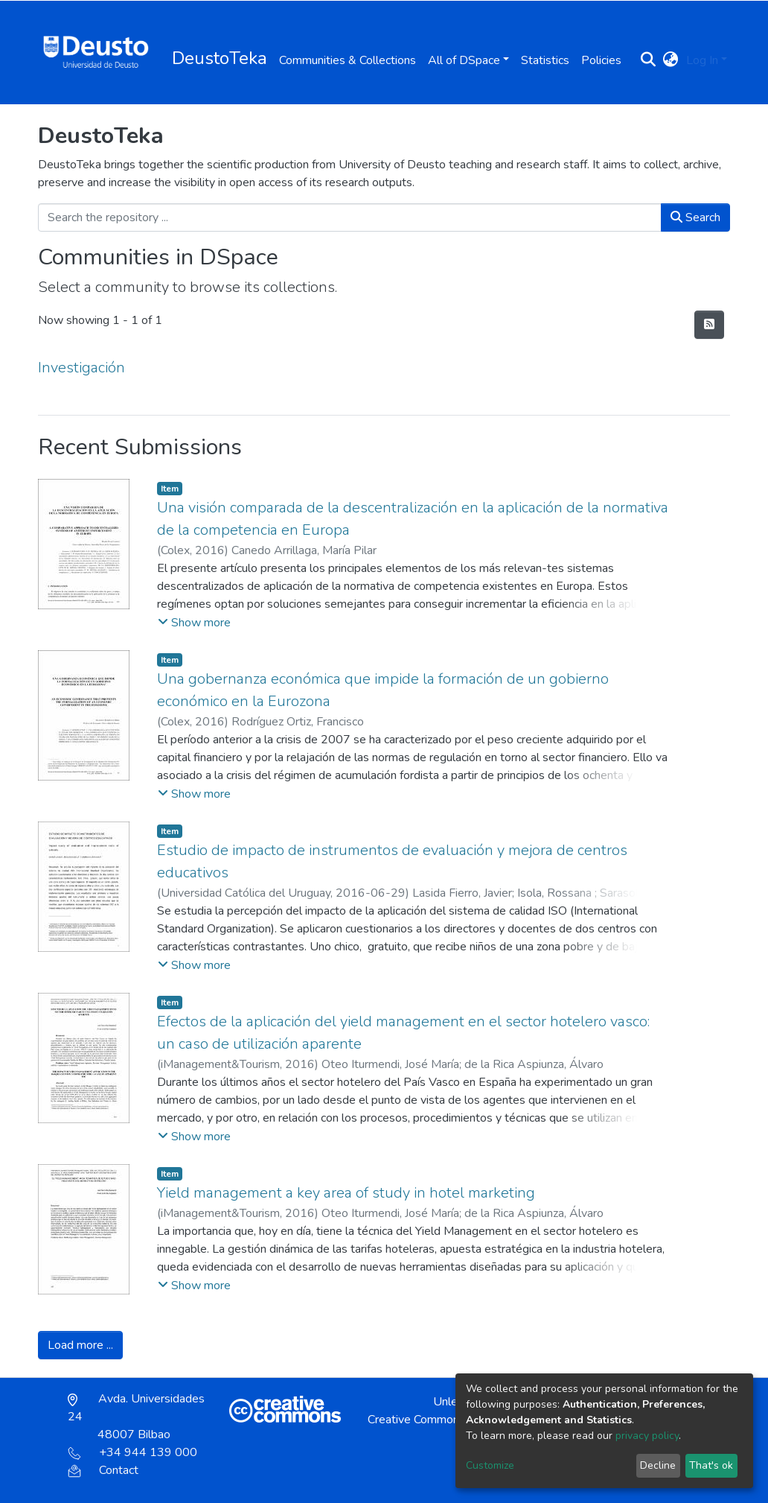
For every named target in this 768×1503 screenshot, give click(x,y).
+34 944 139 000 (132, 1452)
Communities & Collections (347, 60)
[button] (671, 60)
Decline (658, 1465)
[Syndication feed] (709, 325)
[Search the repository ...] (350, 217)
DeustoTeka (219, 58)
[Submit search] (649, 60)
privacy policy (647, 1436)
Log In (702, 60)
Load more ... (80, 1345)
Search (695, 217)
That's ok (711, 1465)
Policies (601, 60)
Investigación (81, 368)
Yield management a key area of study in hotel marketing (346, 1193)
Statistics (545, 60)
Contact (103, 1470)
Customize (490, 1465)
